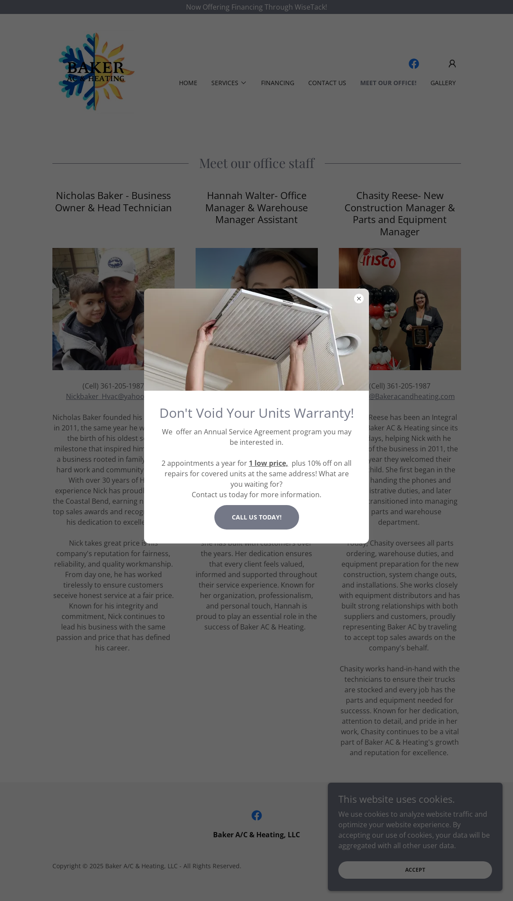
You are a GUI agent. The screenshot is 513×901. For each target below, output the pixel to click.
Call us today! (257, 517)
